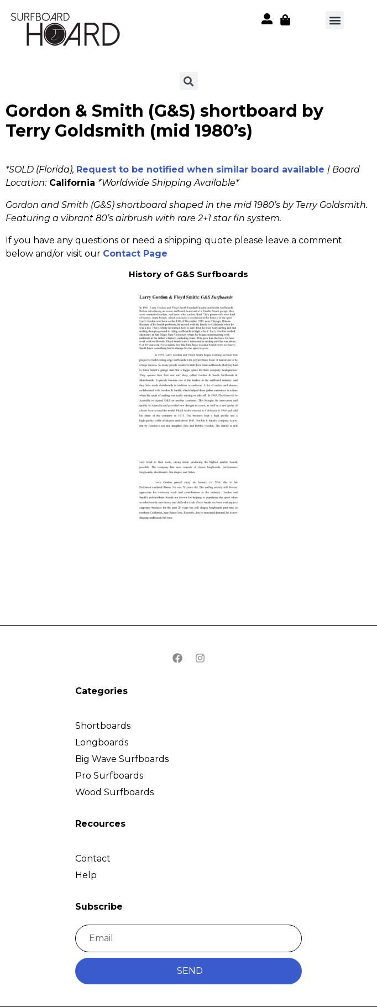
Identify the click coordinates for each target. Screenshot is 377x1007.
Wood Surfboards (114, 792)
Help (86, 875)
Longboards (101, 742)
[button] (66, 31)
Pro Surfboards (109, 775)
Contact (93, 858)
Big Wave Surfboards (122, 759)
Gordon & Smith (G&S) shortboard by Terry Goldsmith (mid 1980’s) (164, 121)
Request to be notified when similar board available (200, 169)
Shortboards (102, 726)
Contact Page (135, 253)
